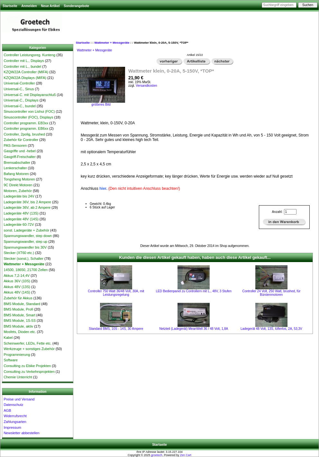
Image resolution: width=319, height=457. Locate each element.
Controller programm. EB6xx (26, 128)
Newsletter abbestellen (21, 433)
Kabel (8, 337)
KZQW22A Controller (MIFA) (26, 72)
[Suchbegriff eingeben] (279, 5)
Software (10, 360)
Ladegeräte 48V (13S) (21, 213)
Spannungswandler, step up (25, 241)
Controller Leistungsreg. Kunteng (29, 55)
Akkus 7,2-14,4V (17, 275)
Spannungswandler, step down (28, 236)
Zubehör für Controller (21, 140)
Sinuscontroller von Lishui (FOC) (29, 111)
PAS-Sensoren (15, 145)
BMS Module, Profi (18, 309)
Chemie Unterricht (18, 377)
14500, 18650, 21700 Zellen (26, 270)
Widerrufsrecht (15, 416)
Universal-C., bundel (20, 106)
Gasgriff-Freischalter (19, 157)
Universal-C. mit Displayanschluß (30, 95)
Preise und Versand (19, 399)
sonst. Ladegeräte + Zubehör (26, 230)
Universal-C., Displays (21, 100)
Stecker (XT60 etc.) (19, 253)
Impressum (12, 427)
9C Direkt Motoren (18, 185)
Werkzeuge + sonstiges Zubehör (29, 349)
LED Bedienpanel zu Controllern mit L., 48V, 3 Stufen (194, 291)
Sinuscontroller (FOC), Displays (28, 117)
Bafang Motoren (16, 174)
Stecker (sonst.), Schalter (23, 258)
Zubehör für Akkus (18, 298)
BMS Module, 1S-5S (20, 320)
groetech (156, 455)
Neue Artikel (50, 6)
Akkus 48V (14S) (17, 292)
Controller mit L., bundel (22, 66)
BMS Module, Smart (19, 315)
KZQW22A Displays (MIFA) (25, 78)
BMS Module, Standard (22, 304)
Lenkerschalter (15, 168)
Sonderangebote (76, 6)
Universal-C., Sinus (19, 89)
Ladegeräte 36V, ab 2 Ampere (27, 207)
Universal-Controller (19, 83)
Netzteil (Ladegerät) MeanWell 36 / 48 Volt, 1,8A (193, 328)
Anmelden (29, 6)
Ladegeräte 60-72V (19, 224)
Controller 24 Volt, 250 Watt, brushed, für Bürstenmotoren (271, 292)
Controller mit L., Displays (24, 61)
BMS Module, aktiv (18, 326)
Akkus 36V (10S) (17, 281)
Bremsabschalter (17, 162)
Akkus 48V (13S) (17, 287)
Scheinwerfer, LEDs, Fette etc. (27, 343)
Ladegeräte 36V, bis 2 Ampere (27, 202)
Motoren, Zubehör (18, 191)
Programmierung (17, 354)
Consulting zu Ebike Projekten (27, 366)
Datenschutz (13, 405)
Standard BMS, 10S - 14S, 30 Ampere (116, 328)
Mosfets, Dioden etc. (20, 332)
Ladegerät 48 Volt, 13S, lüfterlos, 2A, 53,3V (271, 328)
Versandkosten (146, 85)
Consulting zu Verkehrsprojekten (29, 372)
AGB (7, 410)
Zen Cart (185, 455)
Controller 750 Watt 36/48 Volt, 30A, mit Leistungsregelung (116, 292)
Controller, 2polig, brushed (24, 134)
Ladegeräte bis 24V (19, 196)
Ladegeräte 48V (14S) (21, 219)
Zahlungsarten (15, 422)
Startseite (10, 6)
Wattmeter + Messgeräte (111, 42)
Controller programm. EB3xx (26, 123)
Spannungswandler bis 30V (25, 247)
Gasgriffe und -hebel (19, 151)
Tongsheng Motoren (19, 179)
